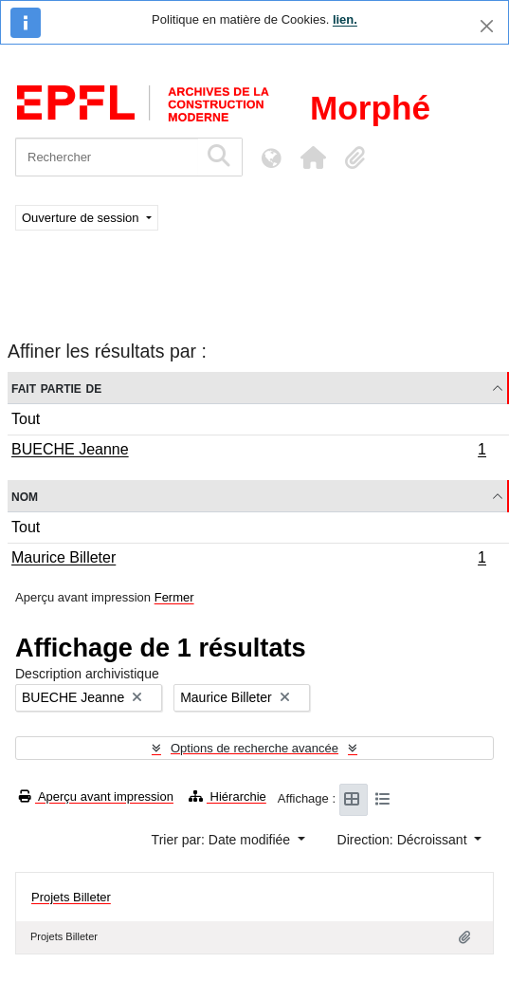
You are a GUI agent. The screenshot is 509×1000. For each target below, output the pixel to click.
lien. (345, 19)
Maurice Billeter (248, 559)
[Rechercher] (106, 157)
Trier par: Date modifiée (223, 839)
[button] (313, 157)
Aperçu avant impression (96, 796)
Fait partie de (56, 388)
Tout (25, 419)
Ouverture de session (82, 218)
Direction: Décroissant (404, 839)
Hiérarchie (227, 796)
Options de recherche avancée (254, 748)
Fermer (174, 597)
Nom (24, 496)
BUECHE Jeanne (248, 451)
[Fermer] (486, 26)
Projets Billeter (71, 897)
